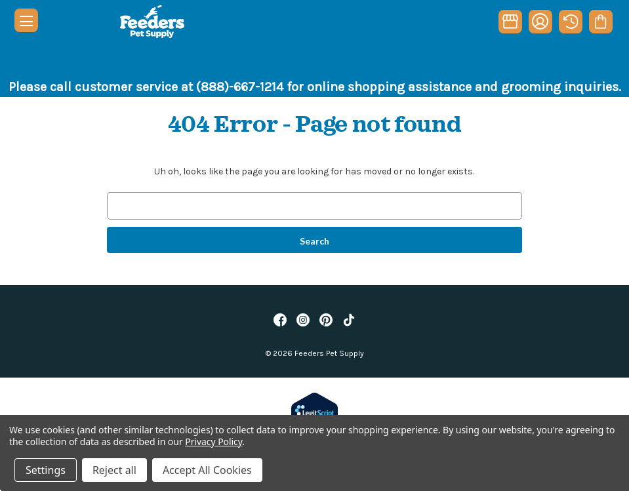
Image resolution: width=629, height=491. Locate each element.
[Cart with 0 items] (600, 21)
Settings (46, 470)
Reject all (114, 470)
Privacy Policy (213, 441)
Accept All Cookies (207, 470)
